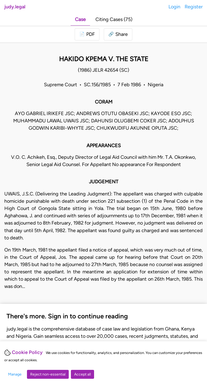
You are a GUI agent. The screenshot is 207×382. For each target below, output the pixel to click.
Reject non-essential (47, 374)
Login (174, 7)
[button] (118, 34)
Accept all (82, 374)
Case (80, 19)
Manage (15, 374)
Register (194, 7)
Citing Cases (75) (113, 19)
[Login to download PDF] (87, 34)
